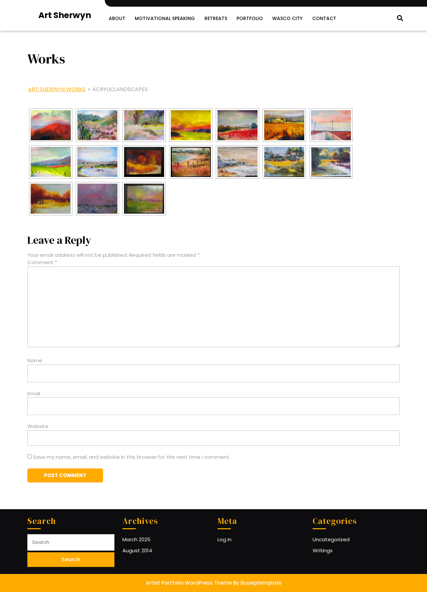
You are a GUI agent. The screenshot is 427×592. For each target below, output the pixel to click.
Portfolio (249, 18)
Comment (42, 262)
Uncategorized (331, 539)
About (117, 18)
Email (33, 393)
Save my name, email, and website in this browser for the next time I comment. (131, 456)
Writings (323, 550)
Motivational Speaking (165, 18)
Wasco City (287, 18)
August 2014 (137, 550)
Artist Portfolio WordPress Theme (189, 582)
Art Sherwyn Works (56, 89)
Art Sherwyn (64, 15)
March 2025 (136, 539)
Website (37, 426)
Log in (225, 539)
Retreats (215, 18)
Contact (324, 18)
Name (34, 360)
